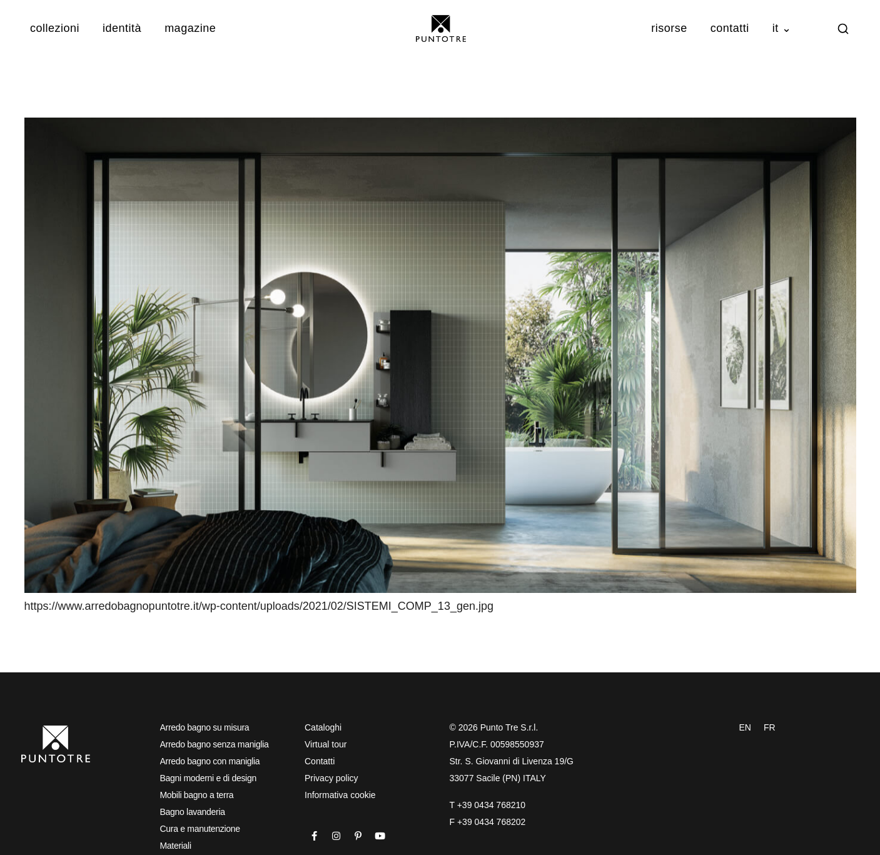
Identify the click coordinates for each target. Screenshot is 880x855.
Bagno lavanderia (192, 812)
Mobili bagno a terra (197, 795)
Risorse (669, 28)
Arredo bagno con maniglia (210, 761)
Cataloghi (323, 727)
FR (770, 727)
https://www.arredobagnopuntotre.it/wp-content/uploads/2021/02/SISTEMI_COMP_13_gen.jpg (258, 606)
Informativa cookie (340, 795)
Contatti (730, 28)
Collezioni (54, 28)
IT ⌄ (782, 28)
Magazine (190, 28)
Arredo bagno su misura (205, 727)
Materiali (175, 846)
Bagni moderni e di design (208, 778)
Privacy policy (331, 778)
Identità (122, 28)
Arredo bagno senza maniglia (214, 744)
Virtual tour (325, 744)
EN (745, 727)
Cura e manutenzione (200, 829)
